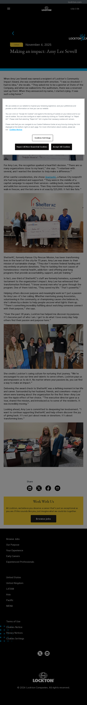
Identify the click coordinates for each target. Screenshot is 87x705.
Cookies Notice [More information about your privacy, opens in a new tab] (15, 129)
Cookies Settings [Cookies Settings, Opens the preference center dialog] (43, 138)
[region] (43, 126)
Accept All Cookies (61, 147)
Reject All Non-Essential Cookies (32, 147)
